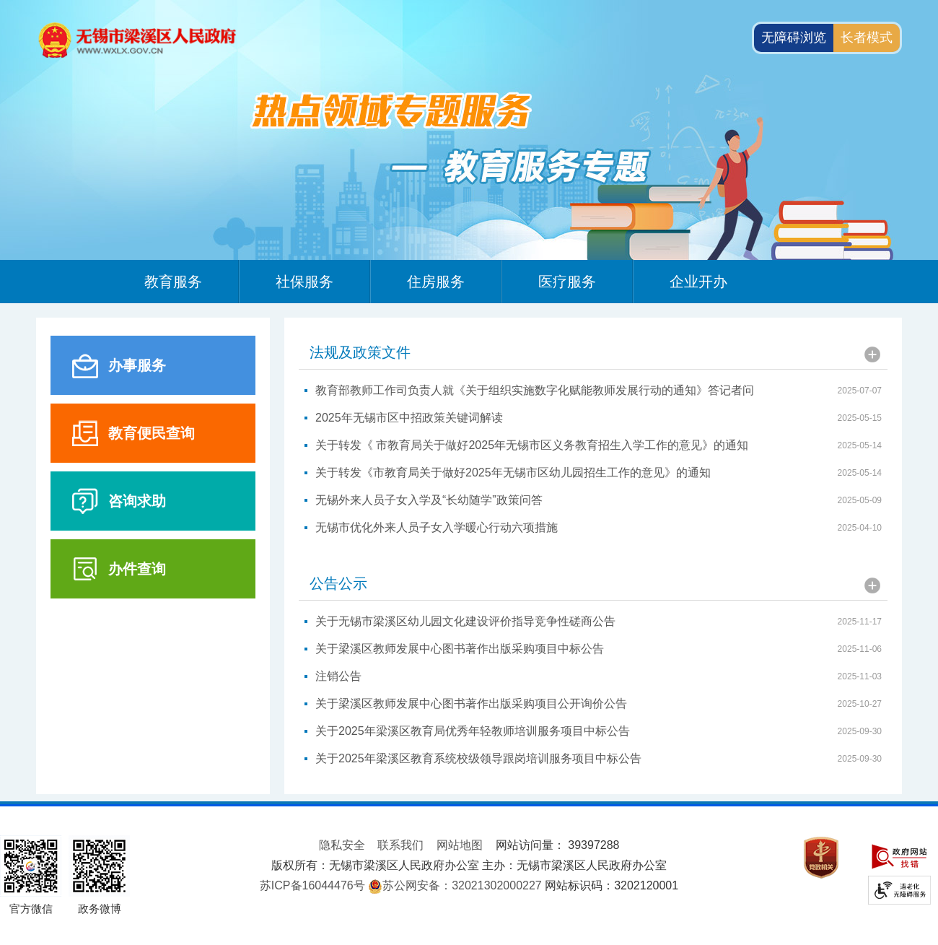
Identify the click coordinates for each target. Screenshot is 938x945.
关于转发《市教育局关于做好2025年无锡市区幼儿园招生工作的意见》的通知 (513, 472)
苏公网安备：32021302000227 (462, 885)
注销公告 (338, 676)
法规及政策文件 (360, 352)
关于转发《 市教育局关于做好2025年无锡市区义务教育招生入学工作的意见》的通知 (531, 445)
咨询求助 (137, 501)
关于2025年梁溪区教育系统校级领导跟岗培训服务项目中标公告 (478, 758)
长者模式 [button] (867, 37)
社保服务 (304, 281)
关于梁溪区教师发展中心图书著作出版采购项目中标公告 (459, 649)
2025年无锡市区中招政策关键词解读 (409, 417)
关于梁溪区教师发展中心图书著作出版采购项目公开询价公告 (471, 703)
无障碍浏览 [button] (793, 37)
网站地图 (460, 845)
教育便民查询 (151, 433)
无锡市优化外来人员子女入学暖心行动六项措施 (436, 527)
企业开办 (698, 281)
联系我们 (400, 845)
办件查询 (137, 569)
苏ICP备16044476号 (312, 885)
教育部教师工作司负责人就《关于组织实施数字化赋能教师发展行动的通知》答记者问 (534, 390)
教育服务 (173, 281)
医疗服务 (567, 281)
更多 (872, 354)
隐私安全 (342, 845)
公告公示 (338, 583)
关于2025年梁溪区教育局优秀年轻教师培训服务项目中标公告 (472, 731)
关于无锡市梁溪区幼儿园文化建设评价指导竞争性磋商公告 (465, 621)
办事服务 (137, 365)
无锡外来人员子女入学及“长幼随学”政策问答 (429, 500)
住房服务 (436, 281)
